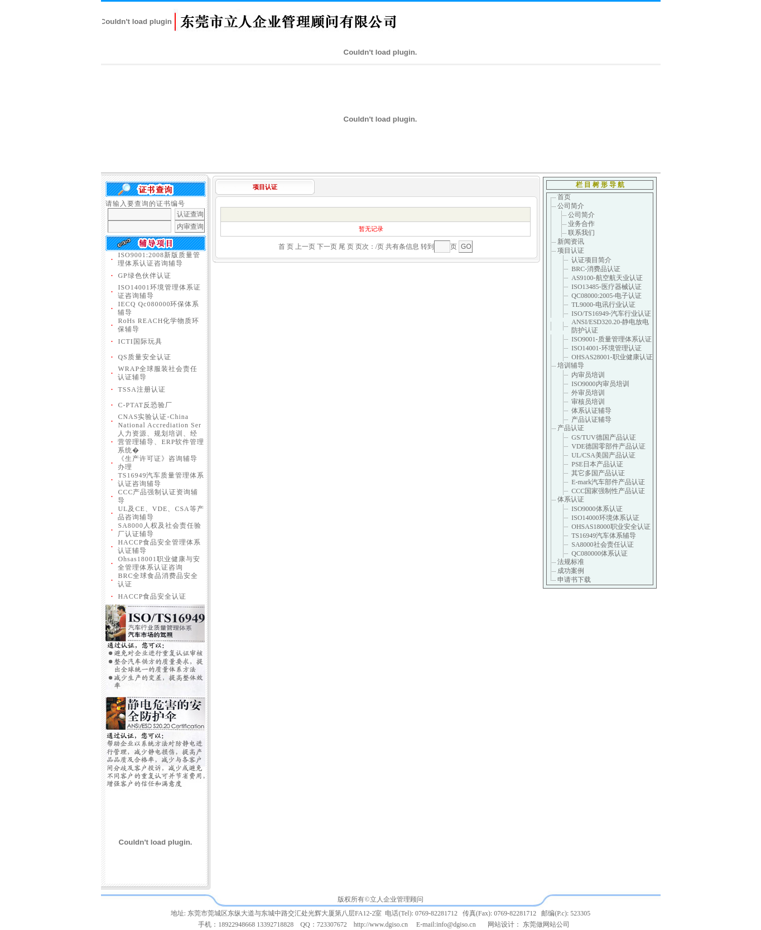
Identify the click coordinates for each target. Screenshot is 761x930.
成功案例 (570, 571)
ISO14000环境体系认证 (605, 518)
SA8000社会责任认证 (602, 544)
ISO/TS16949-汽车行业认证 (611, 313)
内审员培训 (588, 375)
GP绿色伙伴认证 (144, 276)
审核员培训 (588, 402)
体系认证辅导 (591, 411)
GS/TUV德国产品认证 (603, 437)
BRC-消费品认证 (595, 269)
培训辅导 (570, 365)
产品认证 (570, 428)
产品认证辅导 (591, 419)
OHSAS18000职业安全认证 (610, 527)
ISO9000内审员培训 (600, 384)
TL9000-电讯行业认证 (603, 305)
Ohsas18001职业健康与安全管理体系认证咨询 (159, 563)
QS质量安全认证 (144, 357)
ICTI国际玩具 (140, 341)
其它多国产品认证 (598, 473)
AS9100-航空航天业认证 (606, 278)
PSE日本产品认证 (597, 464)
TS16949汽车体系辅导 (603, 535)
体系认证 (570, 499)
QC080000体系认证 (599, 553)
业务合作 (581, 224)
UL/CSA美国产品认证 (603, 455)
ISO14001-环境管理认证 (606, 348)
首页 (564, 197)
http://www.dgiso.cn (381, 924)
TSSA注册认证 (141, 389)
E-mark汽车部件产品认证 (608, 482)
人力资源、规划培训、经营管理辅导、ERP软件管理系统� (161, 442)
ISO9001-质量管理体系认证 (611, 339)
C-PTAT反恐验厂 (145, 405)
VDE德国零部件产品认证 (608, 446)
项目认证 (570, 250)
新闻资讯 (570, 241)
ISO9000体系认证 (596, 509)
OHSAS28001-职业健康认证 (611, 357)
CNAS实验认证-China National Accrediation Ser (159, 421)
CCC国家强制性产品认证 (608, 491)
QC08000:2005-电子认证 (606, 296)
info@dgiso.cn (456, 924)
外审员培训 (588, 393)
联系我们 (581, 233)
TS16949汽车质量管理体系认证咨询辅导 (161, 479)
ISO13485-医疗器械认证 (606, 287)
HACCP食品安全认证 (152, 596)
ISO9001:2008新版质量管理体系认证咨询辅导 (159, 259)
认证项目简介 (591, 260)
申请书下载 (573, 580)
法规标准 (570, 562)
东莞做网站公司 (546, 924)
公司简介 (570, 206)
